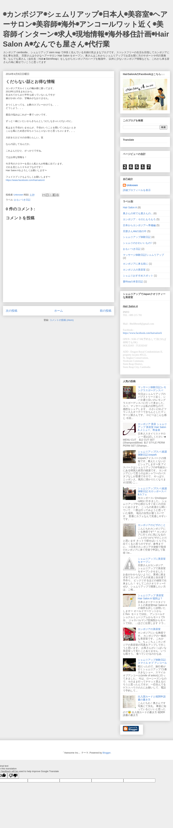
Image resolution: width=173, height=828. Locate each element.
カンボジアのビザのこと (152, 525)
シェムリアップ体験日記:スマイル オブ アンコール (152, 661)
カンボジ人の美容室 (134, 269)
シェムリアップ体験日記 (137, 237)
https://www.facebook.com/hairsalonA (25, 180)
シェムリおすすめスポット (138, 275)
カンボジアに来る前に (135, 263)
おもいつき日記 (22, 199)
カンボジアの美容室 (149, 629)
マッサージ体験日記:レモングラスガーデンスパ (152, 389)
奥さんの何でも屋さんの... (138, 213)
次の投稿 (11, 310)
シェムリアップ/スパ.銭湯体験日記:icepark (152, 453)
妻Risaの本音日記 (133, 281)
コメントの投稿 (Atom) (62, 320)
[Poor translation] (13, 776)
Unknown (132, 185)
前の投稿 (105, 310)
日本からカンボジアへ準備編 (139, 225)
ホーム (58, 310)
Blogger (106, 752)
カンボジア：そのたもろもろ (139, 219)
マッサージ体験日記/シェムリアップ (143, 254)
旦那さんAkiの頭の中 (135, 231)
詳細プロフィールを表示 (137, 190)
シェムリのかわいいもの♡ (137, 242)
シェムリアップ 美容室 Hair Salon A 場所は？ (151, 597)
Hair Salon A (130, 207)
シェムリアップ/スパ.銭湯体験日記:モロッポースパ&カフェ (152, 491)
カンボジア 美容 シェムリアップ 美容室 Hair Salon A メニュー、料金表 (152, 427)
